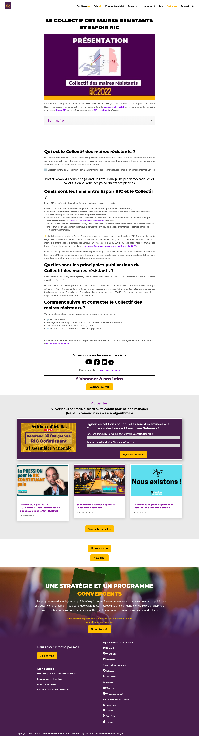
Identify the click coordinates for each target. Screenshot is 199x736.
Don (160, 6)
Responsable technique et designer (107, 733)
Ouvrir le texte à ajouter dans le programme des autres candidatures (99, 618)
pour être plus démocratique (99, 622)
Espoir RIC (61, 110)
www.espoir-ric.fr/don (109, 369)
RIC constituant (101, 110)
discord (89, 409)
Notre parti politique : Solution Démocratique (57, 674)
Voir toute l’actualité (99, 528)
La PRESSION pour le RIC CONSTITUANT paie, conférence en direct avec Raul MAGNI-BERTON (40, 507)
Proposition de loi (114, 6)
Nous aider (99, 557)
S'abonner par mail (100, 386)
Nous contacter (99, 548)
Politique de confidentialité (56, 733)
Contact (185, 6)
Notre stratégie (99, 629)
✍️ (83, 6)
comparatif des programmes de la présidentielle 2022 (110, 246)
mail (78, 409)
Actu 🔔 (98, 6)
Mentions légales (80, 733)
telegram (107, 409)
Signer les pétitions (133, 454)
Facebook (109, 676)
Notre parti (149, 6)
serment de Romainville (57, 343)
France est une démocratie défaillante (86, 220)
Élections (132, 6)
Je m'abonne (47, 655)
